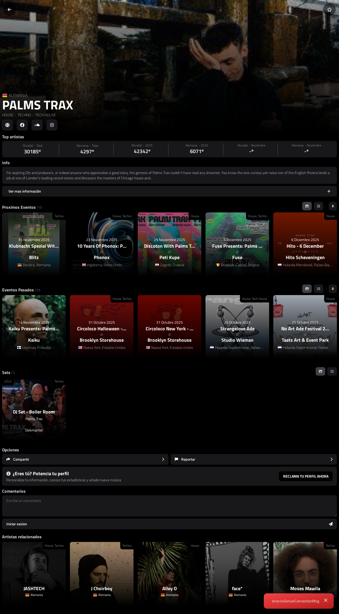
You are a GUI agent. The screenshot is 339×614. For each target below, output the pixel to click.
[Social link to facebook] (22, 125)
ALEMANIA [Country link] (18, 95)
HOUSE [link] (8, 115)
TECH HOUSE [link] (45, 115)
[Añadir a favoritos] (329, 9)
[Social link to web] (7, 125)
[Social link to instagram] (52, 125)
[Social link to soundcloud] (37, 125)
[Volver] (9, 9)
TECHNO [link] (24, 115)
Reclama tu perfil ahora (305, 476)
